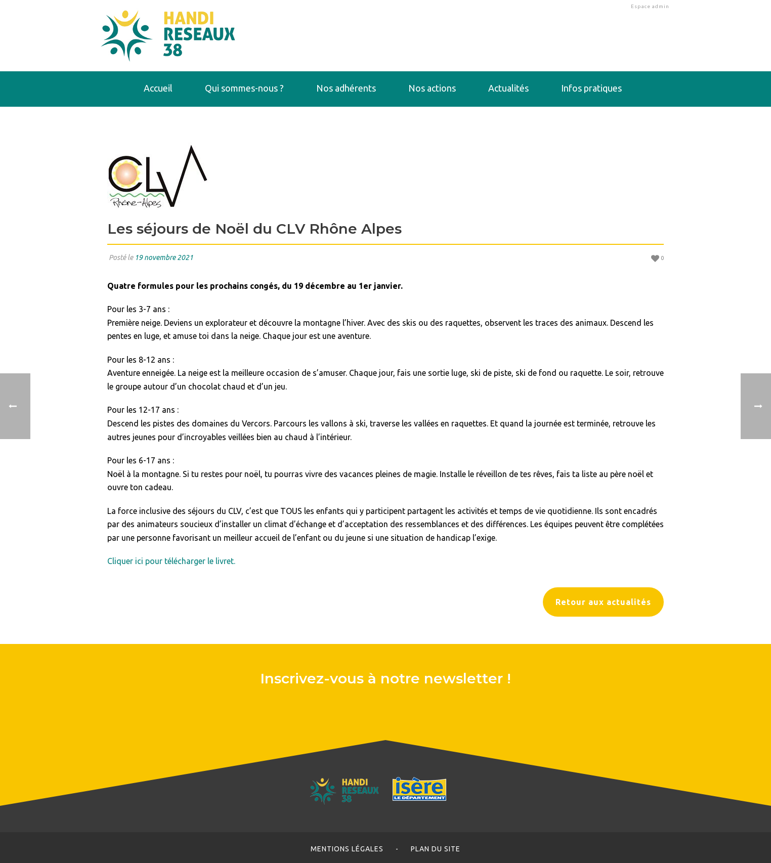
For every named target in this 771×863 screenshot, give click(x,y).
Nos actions (432, 88)
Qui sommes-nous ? (244, 88)
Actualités (508, 88)
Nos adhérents (346, 88)
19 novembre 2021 (164, 257)
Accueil (158, 88)
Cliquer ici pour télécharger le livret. (171, 561)
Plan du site (435, 849)
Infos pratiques (591, 88)
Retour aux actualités (603, 602)
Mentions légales (347, 849)
